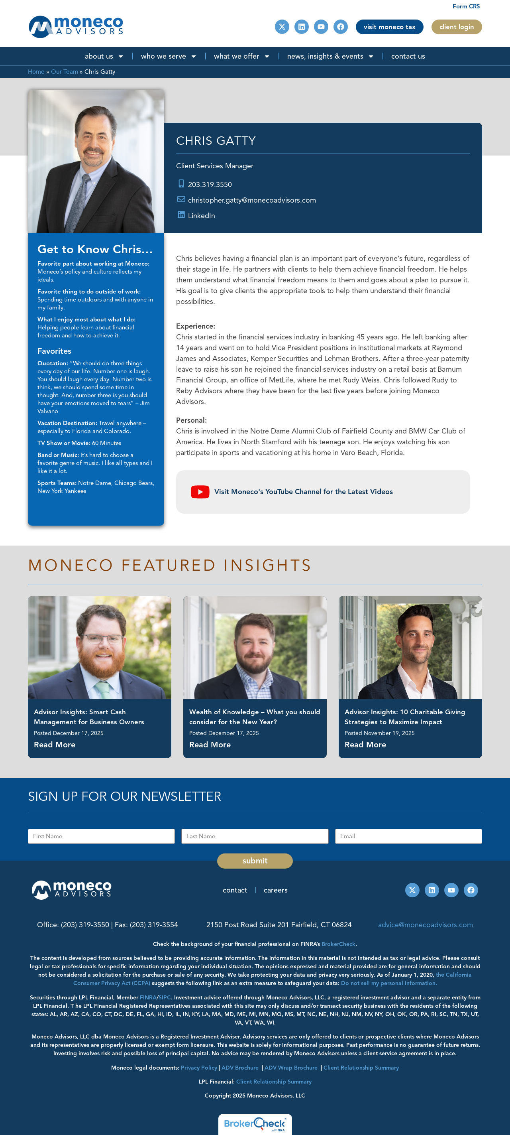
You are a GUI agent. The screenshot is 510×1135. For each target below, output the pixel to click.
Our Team (64, 71)
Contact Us (408, 56)
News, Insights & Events (331, 56)
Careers (276, 890)
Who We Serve (169, 56)
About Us (104, 56)
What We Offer (242, 56)
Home (36, 71)
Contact (235, 890)
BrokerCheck (338, 944)
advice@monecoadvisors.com (425, 924)
